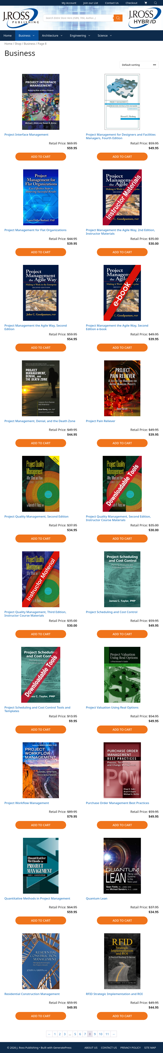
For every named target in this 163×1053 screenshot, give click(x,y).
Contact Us (111, 3)
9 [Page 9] (95, 1034)
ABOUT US (91, 1047)
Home (8, 35)
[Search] (118, 18)
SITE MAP (150, 1047)
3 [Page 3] (65, 1034)
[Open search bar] (156, 3)
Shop (18, 44)
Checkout (131, 3)
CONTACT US (109, 1047)
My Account (69, 3)
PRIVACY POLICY (130, 1047)
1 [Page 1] (55, 1034)
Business (29, 35)
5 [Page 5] (75, 1034)
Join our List (90, 3)
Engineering (82, 35)
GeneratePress (62, 1047)
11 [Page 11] (107, 1034)
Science (107, 35)
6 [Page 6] (80, 1034)
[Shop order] (139, 65)
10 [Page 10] (100, 1034)
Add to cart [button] (41, 157)
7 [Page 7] (85, 1034)
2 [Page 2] (60, 1034)
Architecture (54, 35)
